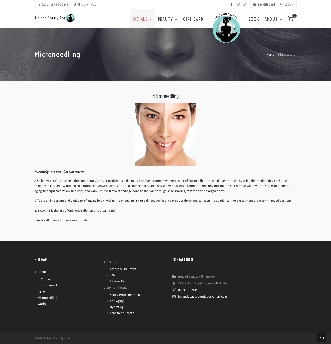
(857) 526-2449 (188, 290)
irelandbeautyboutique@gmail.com (202, 296)
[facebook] (232, 4)
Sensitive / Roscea (122, 313)
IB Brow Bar (118, 281)
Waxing (42, 304)
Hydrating (116, 307)
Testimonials (49, 285)
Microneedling (47, 298)
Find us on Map (84, 4)
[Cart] (287, 4)
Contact (46, 279)
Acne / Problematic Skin (126, 295)
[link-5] (245, 4)
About (42, 272)
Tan (112, 275)
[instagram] (239, 4)
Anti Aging (117, 301)
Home (270, 54)
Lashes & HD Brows (123, 269)
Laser (41, 292)
